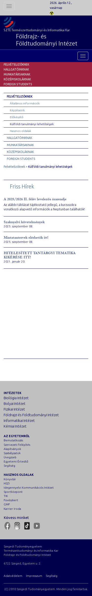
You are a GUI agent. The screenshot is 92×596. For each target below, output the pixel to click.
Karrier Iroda (12, 508)
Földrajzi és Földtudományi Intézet (31, 415)
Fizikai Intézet (14, 409)
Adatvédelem (13, 575)
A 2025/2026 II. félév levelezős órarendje (35, 199)
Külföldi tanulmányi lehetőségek (32, 124)
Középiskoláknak (17, 79)
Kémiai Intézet (15, 426)
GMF (7, 504)
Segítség (9, 465)
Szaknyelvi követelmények (24, 222)
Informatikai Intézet (19, 420)
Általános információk (25, 103)
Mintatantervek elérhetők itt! (26, 237)
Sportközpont (13, 491)
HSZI (7, 483)
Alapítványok (12, 448)
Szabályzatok (12, 453)
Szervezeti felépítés (17, 444)
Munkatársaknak (17, 74)
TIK (6, 495)
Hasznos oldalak (20, 130)
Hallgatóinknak (16, 69)
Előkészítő (16, 117)
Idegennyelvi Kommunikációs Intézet (29, 487)
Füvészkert (11, 500)
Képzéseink (17, 110)
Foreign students (18, 84)
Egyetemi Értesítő (16, 461)
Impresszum (34, 575)
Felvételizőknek (16, 64)
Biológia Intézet (16, 398)
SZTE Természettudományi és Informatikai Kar (46, 38)
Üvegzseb (10, 457)
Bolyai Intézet (15, 403)
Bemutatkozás (13, 440)
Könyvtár (10, 479)
